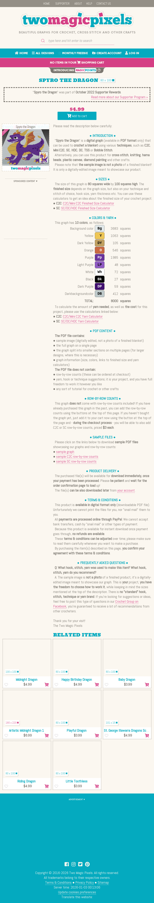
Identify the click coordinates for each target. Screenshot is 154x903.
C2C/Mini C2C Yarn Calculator (83, 316)
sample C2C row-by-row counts (77, 456)
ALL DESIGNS (43, 53)
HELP (89, 3)
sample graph (65, 451)
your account (126, 490)
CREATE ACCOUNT (107, 53)
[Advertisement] (25, 209)
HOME (46, 3)
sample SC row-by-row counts (76, 461)
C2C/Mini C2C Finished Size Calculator (88, 203)
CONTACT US (103, 3)
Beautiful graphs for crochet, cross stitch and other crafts (77, 32)
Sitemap (103, 882)
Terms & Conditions (58, 882)
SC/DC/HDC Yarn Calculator (80, 321)
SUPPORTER (62, 3)
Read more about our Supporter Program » (119, 97)
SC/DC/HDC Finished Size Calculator (85, 208)
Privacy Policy (84, 882)
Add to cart (77, 116)
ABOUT (78, 3)
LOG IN (132, 53)
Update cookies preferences (77, 892)
